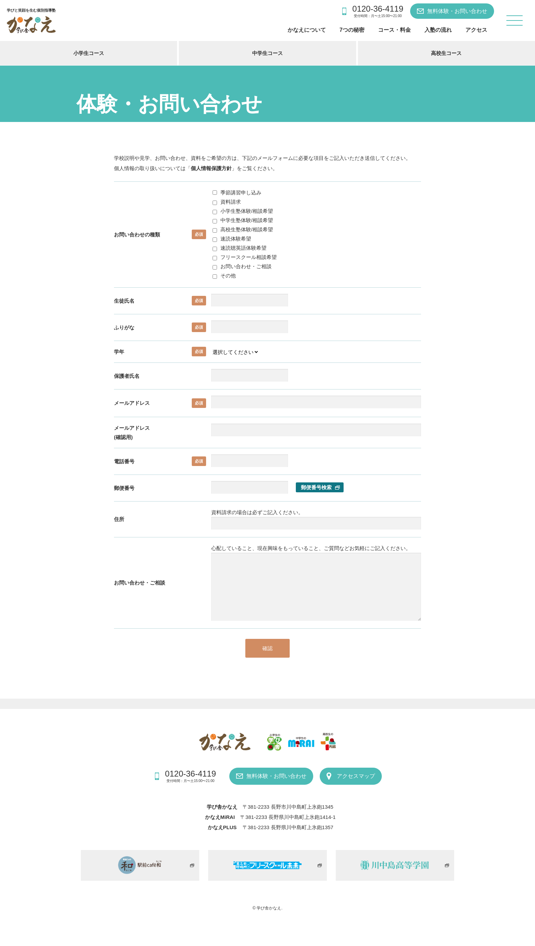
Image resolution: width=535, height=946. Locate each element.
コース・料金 (394, 30)
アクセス (476, 30)
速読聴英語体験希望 (239, 248)
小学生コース (88, 53)
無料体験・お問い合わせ (457, 11)
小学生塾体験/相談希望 (243, 211)
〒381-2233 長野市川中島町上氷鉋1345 (288, 807)
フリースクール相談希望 (245, 257)
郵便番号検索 (316, 487)
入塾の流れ (438, 30)
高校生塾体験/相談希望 (243, 229)
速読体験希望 (232, 239)
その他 (224, 275)
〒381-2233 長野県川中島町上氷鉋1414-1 (287, 817)
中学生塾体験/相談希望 (243, 220)
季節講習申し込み (237, 192)
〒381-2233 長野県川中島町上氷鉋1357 (288, 827)
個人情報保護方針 (211, 168)
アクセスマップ (356, 776)
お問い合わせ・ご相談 (242, 266)
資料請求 (227, 202)
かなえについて (307, 30)
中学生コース (267, 53)
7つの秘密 (351, 30)
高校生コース (446, 53)
